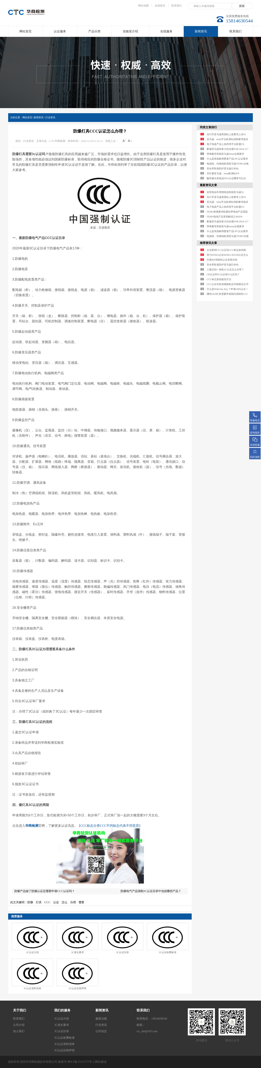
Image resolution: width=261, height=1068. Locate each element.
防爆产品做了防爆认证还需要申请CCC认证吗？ (44, 891)
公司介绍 (18, 1024)
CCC (47, 902)
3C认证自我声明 (77, 988)
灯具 (39, 902)
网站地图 (143, 5)
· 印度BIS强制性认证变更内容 (222, 259)
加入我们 (18, 1031)
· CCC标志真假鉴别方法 (218, 279)
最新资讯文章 (208, 185)
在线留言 (160, 5)
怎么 (64, 902)
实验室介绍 (130, 31)
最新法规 (101, 1018)
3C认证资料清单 (32, 988)
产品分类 (94, 31)
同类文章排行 (208, 127)
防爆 (30, 902)
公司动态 (101, 1031)
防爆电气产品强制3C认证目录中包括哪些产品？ (151, 891)
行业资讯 (50, 117)
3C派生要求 (77, 952)
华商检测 (114, 164)
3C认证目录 (122, 952)
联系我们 (176, 5)
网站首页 (25, 31)
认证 (56, 902)
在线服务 (166, 31)
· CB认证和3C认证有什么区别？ (223, 274)
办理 (73, 902)
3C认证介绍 (32, 952)
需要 (81, 902)
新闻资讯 (201, 33)
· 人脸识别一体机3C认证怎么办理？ (225, 269)
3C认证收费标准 (167, 952)
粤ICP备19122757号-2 (80, 1061)
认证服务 (60, 31)
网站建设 (101, 1061)
